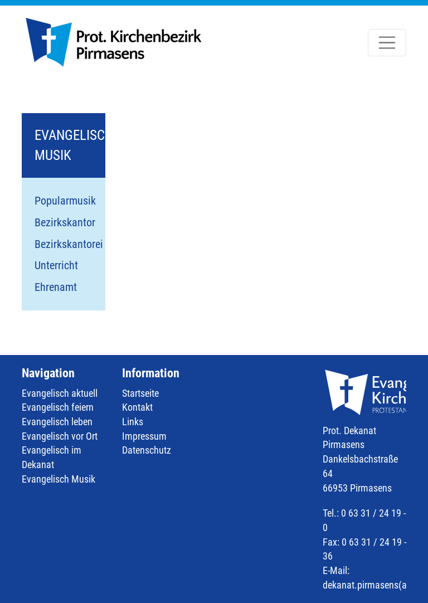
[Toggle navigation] (387, 43)
